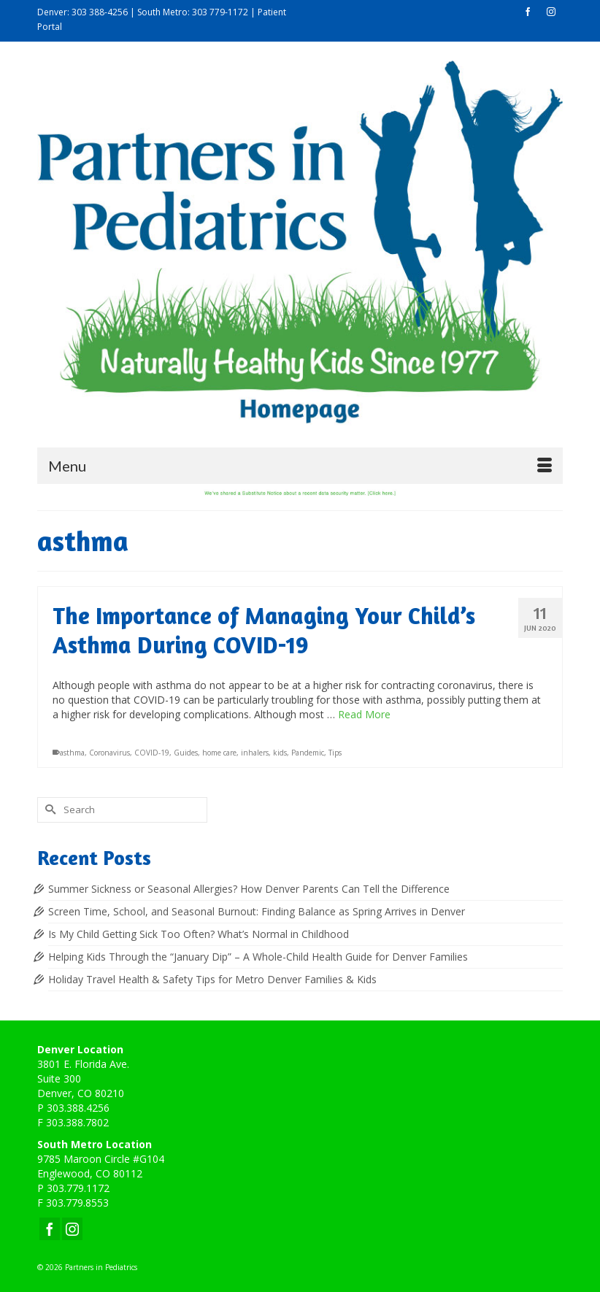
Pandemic (307, 752)
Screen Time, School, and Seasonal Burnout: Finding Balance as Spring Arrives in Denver (256, 911)
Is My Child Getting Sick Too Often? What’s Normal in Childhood (198, 934)
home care (219, 752)
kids (280, 752)
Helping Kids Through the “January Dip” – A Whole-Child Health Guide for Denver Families (258, 957)
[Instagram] (72, 1229)
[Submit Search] (48, 810)
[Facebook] (49, 1229)
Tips (335, 752)
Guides (186, 752)
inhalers (255, 752)
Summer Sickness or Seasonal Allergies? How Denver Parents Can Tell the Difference (249, 889)
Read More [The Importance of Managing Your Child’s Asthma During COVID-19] (364, 714)
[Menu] (300, 465)
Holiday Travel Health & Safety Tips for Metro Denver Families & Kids (212, 979)
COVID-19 (151, 752)
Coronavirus (109, 752)
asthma (72, 752)
